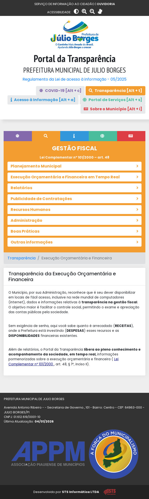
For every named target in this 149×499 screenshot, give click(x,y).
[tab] (18, 136)
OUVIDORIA (106, 4)
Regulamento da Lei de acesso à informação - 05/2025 (74, 79)
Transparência (21, 258)
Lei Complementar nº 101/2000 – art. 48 (74, 157)
